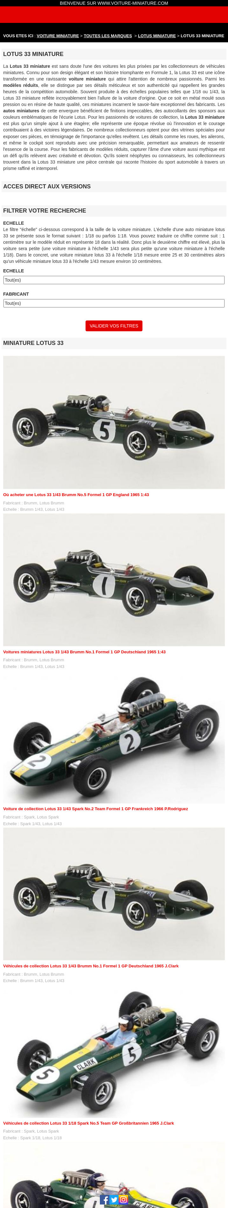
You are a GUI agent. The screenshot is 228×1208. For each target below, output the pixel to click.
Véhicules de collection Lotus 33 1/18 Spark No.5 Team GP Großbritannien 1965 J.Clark (88, 1123)
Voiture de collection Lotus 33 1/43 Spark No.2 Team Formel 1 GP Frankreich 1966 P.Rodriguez (95, 808)
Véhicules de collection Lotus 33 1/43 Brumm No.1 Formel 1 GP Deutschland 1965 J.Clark (91, 966)
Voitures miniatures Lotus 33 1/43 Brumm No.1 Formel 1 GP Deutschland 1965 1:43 (84, 652)
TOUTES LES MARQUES (108, 35)
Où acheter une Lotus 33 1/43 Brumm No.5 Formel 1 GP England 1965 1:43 (76, 494)
